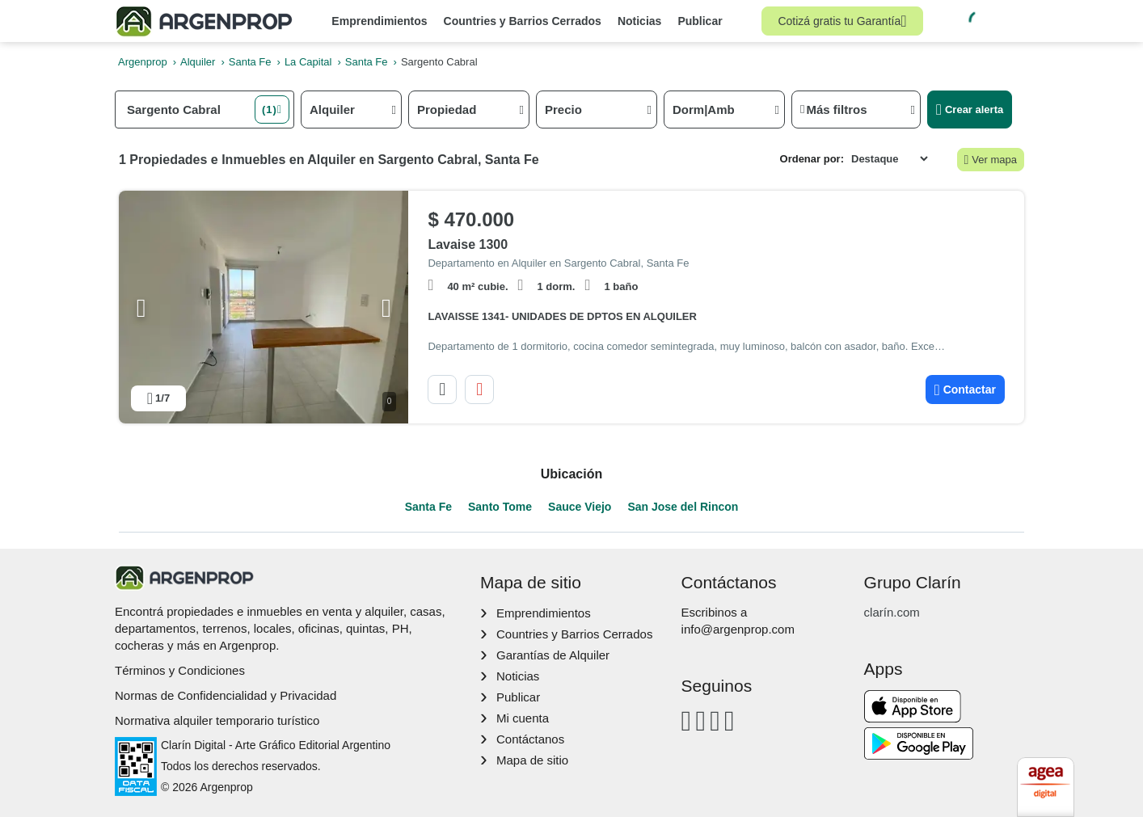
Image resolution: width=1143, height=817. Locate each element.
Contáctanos (530, 739)
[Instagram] (700, 720)
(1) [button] (269, 109)
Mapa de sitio (532, 760)
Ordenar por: (812, 159)
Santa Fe (428, 506)
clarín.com (892, 612)
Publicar (699, 21)
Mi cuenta (522, 718)
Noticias (639, 21)
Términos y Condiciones (180, 670)
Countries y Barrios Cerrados (522, 21)
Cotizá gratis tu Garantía (842, 21)
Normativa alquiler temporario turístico (217, 720)
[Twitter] (729, 720)
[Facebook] (686, 720)
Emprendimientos (379, 21)
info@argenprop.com (738, 629)
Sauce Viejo (579, 506)
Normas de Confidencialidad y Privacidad (225, 695)
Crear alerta (969, 109)
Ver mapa (991, 160)
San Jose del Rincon (682, 506)
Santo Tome (500, 506)
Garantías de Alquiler (552, 655)
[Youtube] (715, 720)
